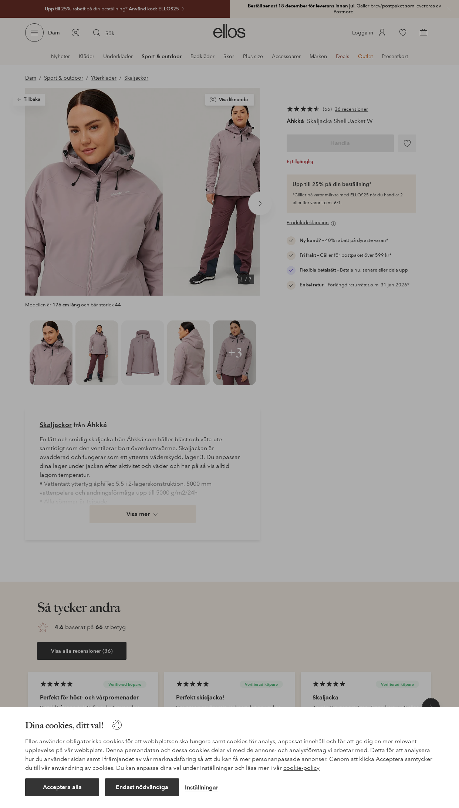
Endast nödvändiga (142, 787)
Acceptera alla (62, 787)
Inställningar (201, 787)
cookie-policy (301, 767)
